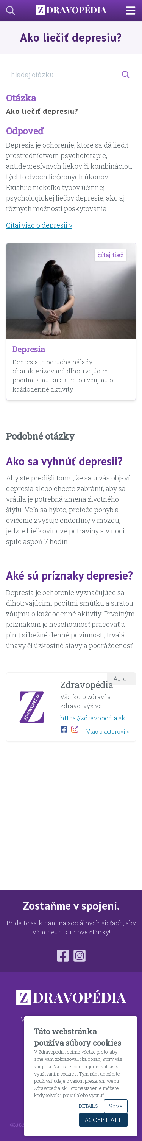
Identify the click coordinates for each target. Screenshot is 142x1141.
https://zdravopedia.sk (92, 718)
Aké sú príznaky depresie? (69, 575)
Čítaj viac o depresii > (39, 225)
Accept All (103, 1120)
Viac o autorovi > (108, 731)
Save (116, 1106)
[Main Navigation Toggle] (133, 10)
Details (88, 1106)
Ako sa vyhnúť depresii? (64, 461)
